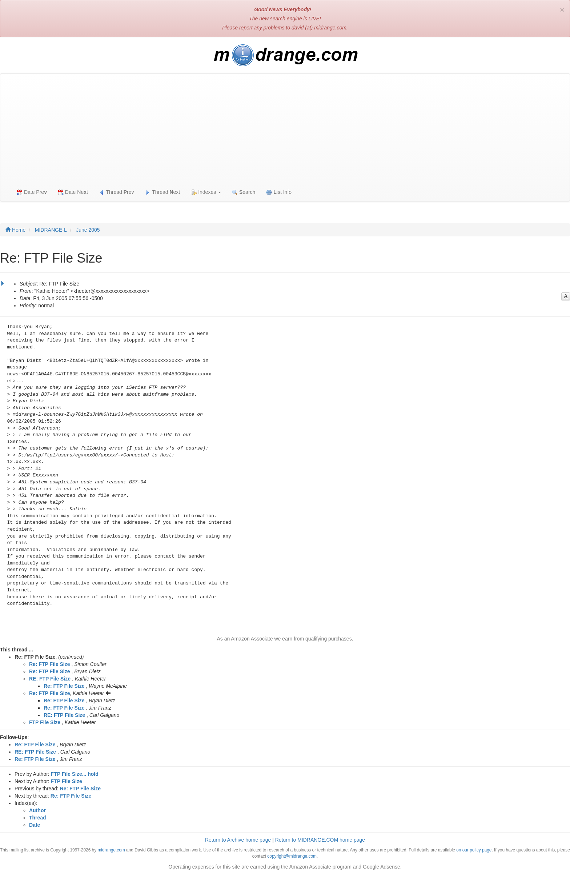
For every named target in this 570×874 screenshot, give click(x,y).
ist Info (279, 192)
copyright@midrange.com (292, 856)
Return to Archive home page (238, 840)
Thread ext (162, 192)
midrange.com (111, 850)
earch (243, 192)
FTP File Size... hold (75, 774)
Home (15, 230)
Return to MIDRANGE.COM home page (320, 840)
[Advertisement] (285, 128)
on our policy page (473, 850)
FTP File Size (44, 722)
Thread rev (116, 192)
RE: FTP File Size (50, 679)
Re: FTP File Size (49, 664)
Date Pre (32, 192)
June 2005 (88, 230)
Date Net (73, 192)
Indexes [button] (206, 192)
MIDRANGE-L (51, 230)
